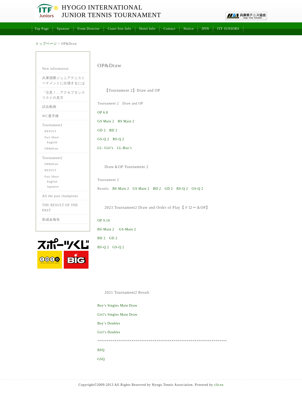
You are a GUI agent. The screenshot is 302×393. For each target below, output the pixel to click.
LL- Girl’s (105, 148)
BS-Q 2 (118, 139)
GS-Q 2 (103, 139)
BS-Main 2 (105, 229)
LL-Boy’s (124, 148)
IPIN (205, 28)
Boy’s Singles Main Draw (117, 305)
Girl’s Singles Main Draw (117, 314)
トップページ (46, 43)
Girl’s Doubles (108, 332)
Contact (169, 28)
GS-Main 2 (127, 229)
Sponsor (63, 28)
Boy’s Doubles (108, 323)
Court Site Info (119, 28)
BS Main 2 (126, 121)
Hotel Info (147, 28)
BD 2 (113, 130)
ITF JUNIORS (228, 28)
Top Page (42, 28)
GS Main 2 (105, 121)
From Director (88, 28)
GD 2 (101, 130)
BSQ (101, 350)
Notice (188, 28)
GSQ (101, 359)
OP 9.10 (103, 220)
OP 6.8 (102, 112)
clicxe (218, 385)
